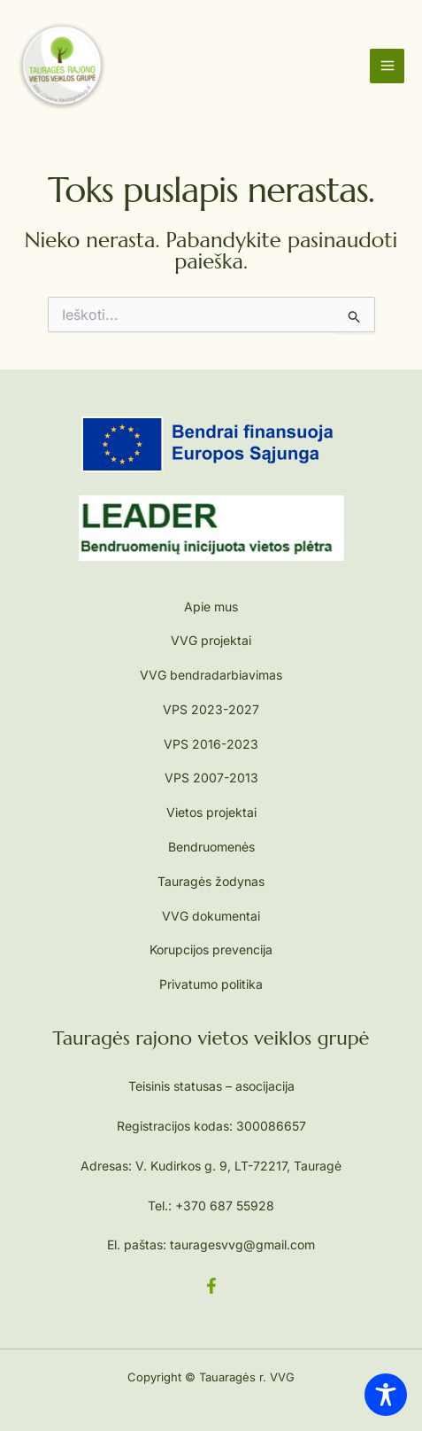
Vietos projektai (211, 812)
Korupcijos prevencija (211, 949)
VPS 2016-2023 (211, 743)
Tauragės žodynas (211, 881)
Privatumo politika (211, 984)
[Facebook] (211, 1286)
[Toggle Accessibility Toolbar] (386, 1395)
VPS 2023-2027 (211, 709)
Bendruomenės (211, 846)
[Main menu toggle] (387, 66)
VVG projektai (211, 640)
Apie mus (211, 606)
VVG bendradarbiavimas (211, 674)
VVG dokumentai (211, 915)
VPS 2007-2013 (211, 777)
